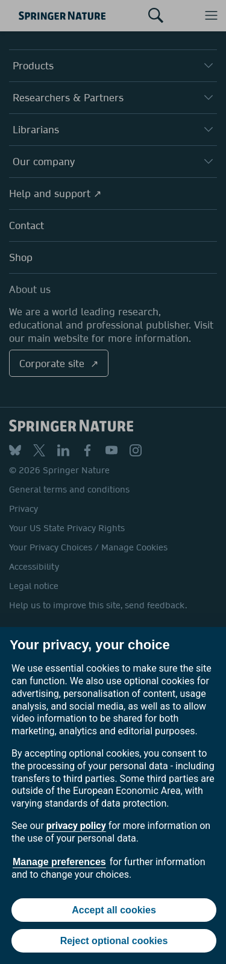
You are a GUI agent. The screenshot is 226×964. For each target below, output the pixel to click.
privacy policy (76, 825)
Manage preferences (59, 862)
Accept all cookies (114, 910)
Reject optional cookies (114, 941)
